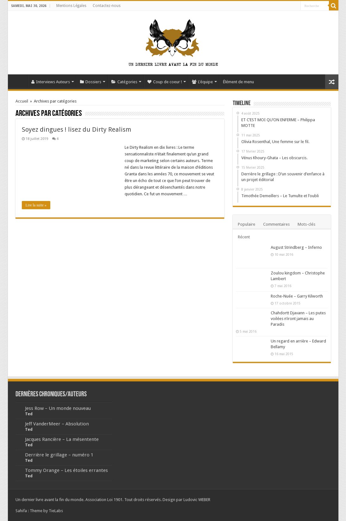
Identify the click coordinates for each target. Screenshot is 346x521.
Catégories (124, 81)
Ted (29, 413)
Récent (244, 237)
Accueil (19, 81)
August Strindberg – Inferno (296, 247)
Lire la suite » (36, 205)
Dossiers (90, 81)
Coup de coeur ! (164, 81)
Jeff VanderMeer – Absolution (57, 424)
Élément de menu (238, 81)
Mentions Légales (71, 5)
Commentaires (276, 224)
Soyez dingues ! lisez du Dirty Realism (76, 129)
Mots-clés (306, 224)
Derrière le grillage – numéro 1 (59, 455)
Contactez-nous (106, 5)
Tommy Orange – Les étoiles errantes (66, 470)
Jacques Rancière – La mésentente (62, 439)
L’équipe (202, 81)
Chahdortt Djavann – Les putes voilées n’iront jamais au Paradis (298, 319)
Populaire (246, 224)
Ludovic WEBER (196, 499)
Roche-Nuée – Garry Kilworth (297, 296)
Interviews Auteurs (50, 81)
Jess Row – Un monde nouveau (58, 408)
